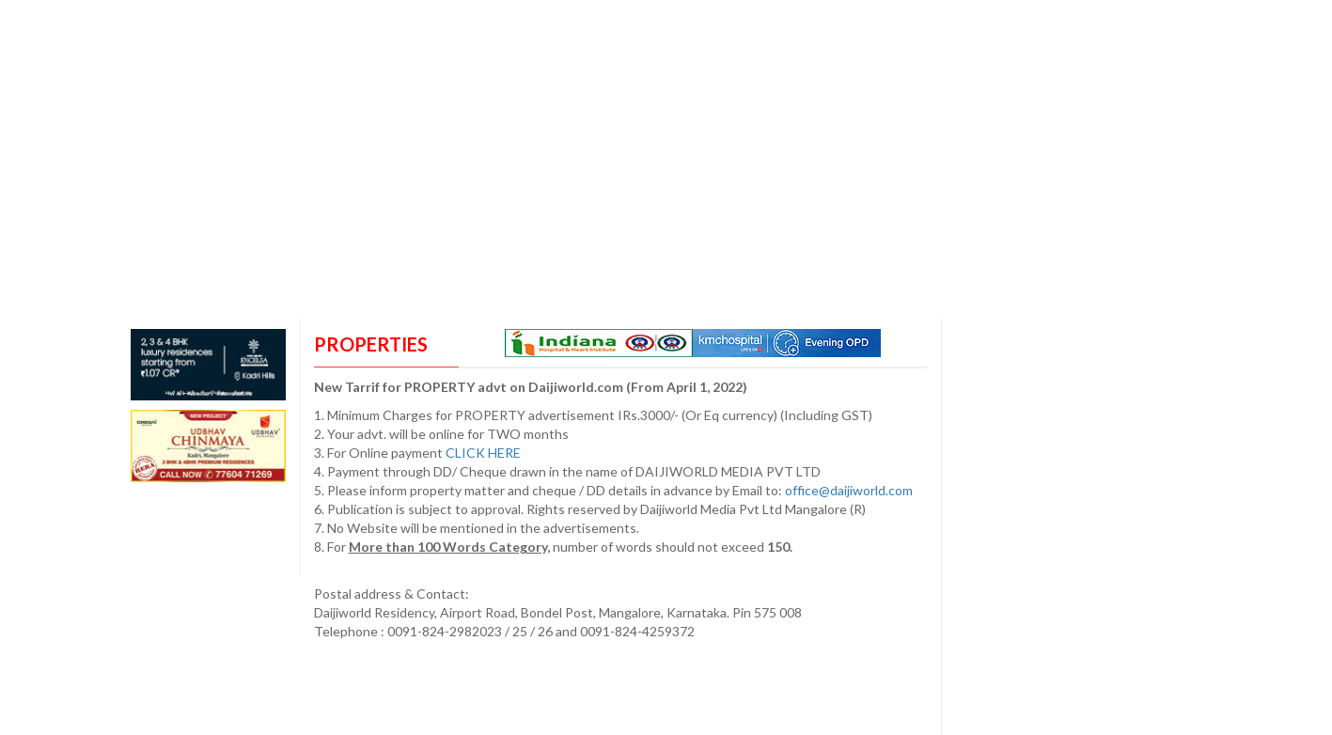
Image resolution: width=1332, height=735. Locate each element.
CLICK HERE (485, 453)
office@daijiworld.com (850, 490)
